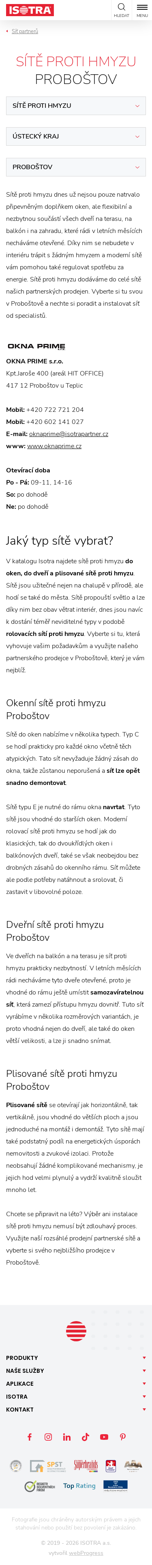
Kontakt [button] (20, 1410)
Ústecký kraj (36, 136)
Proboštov (32, 167)
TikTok (85, 1437)
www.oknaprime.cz (54, 446)
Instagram (48, 1437)
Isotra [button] (17, 1397)
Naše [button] (25, 1371)
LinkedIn (67, 1437)
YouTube (104, 1437)
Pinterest (123, 1437)
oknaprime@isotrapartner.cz (68, 434)
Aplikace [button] (20, 1384)
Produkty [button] (22, 1358)
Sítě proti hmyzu (42, 105)
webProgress (86, 1553)
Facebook (29, 1437)
